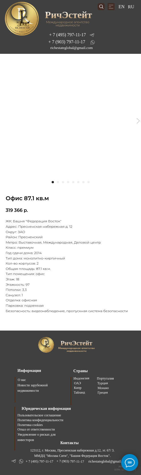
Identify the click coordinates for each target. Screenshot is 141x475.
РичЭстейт (68, 15)
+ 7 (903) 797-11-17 (67, 41)
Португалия (105, 378)
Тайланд (79, 392)
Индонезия (81, 378)
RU (131, 6)
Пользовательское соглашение (39, 415)
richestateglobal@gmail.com (71, 48)
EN (122, 6)
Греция (102, 392)
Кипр (78, 388)
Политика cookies (30, 425)
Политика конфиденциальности (41, 420)
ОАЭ (77, 383)
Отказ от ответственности (36, 429)
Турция (102, 383)
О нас (22, 380)
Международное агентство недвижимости (67, 23)
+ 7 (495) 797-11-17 (67, 34)
